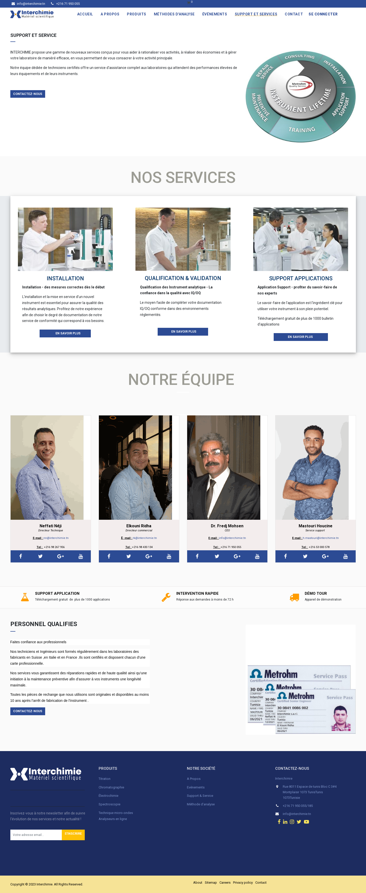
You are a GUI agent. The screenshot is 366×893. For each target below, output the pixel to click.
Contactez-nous (27, 94)
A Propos (194, 779)
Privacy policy (243, 882)
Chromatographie (111, 787)
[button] (73, 835)
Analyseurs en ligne (113, 819)
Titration (104, 779)
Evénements (196, 787)
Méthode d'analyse (201, 804)
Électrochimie (108, 796)
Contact (261, 882)
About (197, 882)
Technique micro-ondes (116, 813)
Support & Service (200, 796)
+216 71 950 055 (65, 4)
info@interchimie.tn (28, 4)
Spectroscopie (109, 804)
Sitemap (211, 882)
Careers (225, 882)
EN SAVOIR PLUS (65, 333)
